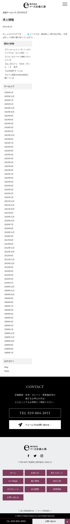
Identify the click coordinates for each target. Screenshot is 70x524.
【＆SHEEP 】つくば (13, 71)
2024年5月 (8, 123)
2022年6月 (8, 178)
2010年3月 (8, 275)
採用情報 (57, 489)
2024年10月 (9, 112)
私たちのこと (57, 473)
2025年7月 (8, 100)
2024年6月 (8, 120)
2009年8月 (8, 302)
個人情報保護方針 (27, 511)
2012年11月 (9, 248)
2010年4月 (8, 271)
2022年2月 (8, 193)
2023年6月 (8, 147)
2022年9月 (8, 166)
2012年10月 (9, 252)
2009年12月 (9, 287)
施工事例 (35, 481)
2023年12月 (9, 135)
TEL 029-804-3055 (35, 413)
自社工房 (57, 481)
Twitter (35, 455)
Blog (6, 367)
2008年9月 (8, 345)
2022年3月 (8, 189)
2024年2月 (8, 131)
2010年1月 (8, 283)
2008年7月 (8, 353)
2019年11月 (9, 232)
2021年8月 (8, 213)
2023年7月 (8, 143)
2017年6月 (8, 240)
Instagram (41, 455)
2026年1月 (8, 92)
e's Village (13, 481)
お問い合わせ (13, 497)
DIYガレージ (13, 489)
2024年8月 (8, 116)
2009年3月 (8, 322)
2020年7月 (8, 224)
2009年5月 (8, 314)
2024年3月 (8, 127)
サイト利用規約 (43, 511)
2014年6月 (8, 244)
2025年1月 (8, 104)
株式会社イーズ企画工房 (35, 5)
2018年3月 (8, 236)
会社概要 (35, 489)
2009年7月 (8, 306)
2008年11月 (9, 337)
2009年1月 (8, 329)
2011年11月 (9, 259)
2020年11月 (9, 217)
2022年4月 (8, 186)
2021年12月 (9, 201)
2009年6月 (8, 310)
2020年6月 (8, 228)
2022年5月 (8, 182)
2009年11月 (9, 290)
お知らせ (35, 473)
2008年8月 (8, 349)
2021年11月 (9, 205)
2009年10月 (9, 294)
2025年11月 (9, 96)
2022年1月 (8, 197)
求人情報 (8, 19)
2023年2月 (8, 162)
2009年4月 (8, 318)
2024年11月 (9, 108)
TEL (16, 521)
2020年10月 (9, 221)
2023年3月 (8, 158)
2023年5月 (8, 151)
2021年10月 (9, 209)
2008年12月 (9, 333)
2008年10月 (9, 341)
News (6, 371)
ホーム (13, 473)
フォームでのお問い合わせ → (38, 425)
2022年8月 (8, 170)
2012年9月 (8, 255)
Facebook (28, 455)
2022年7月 (8, 174)
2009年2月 (8, 325)
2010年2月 (8, 279)
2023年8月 (8, 139)
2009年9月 (8, 298)
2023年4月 (8, 155)
